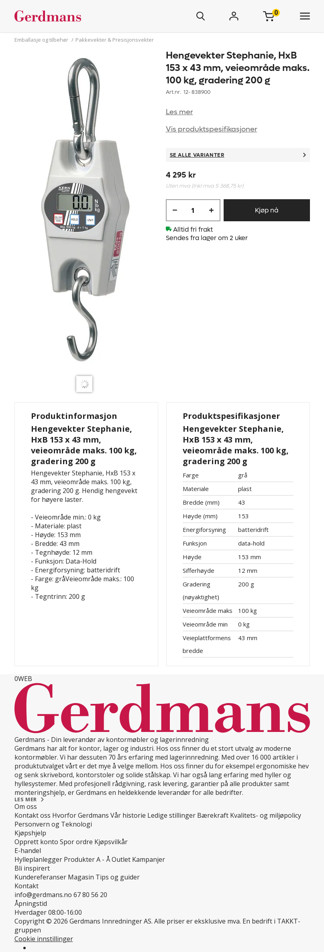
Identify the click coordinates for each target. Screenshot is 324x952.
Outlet (121, 859)
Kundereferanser (40, 877)
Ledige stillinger (171, 815)
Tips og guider (118, 877)
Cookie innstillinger (43, 938)
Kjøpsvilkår (111, 841)
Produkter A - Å (87, 859)
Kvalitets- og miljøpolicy (265, 815)
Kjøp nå (266, 210)
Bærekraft (212, 815)
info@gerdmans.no (43, 894)
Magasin (81, 877)
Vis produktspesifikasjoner (211, 129)
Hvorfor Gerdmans (80, 815)
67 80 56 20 (90, 894)
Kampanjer (148, 859)
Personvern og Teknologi (53, 824)
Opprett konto (36, 841)
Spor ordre (76, 841)
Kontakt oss (32, 815)
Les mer (179, 112)
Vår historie (128, 815)
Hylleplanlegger (38, 859)
